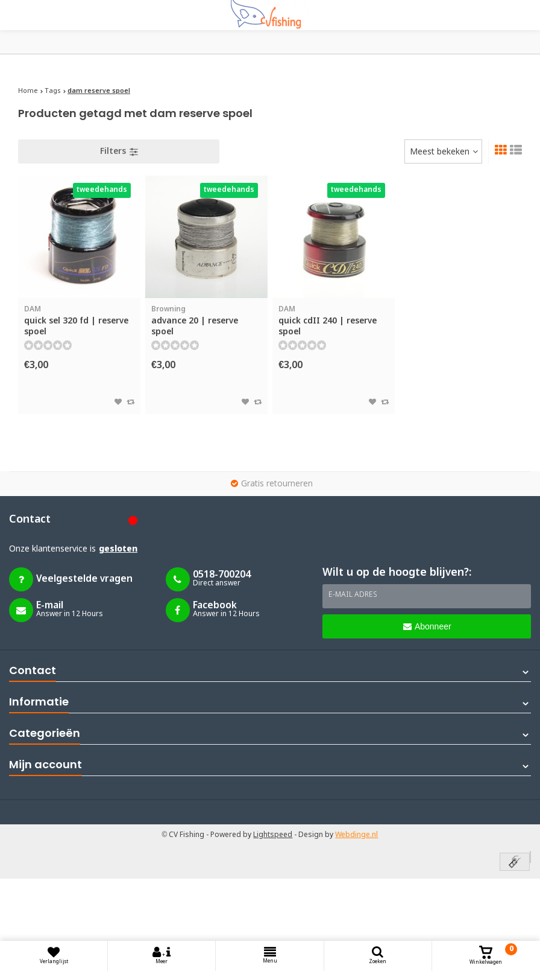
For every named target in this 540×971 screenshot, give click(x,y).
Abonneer (427, 626)
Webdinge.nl (356, 835)
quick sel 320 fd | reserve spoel (79, 320)
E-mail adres (352, 595)
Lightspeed (272, 835)
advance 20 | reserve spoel (206, 320)
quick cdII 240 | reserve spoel (333, 320)
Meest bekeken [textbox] (439, 152)
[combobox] (443, 151)
